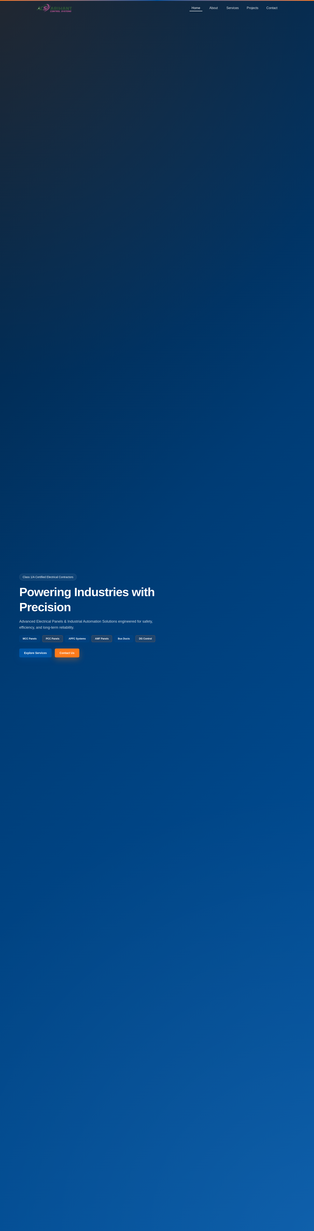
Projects (252, 8)
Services (232, 8)
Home (196, 8)
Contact (271, 8)
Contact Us (67, 653)
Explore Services (35, 653)
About (213, 8)
